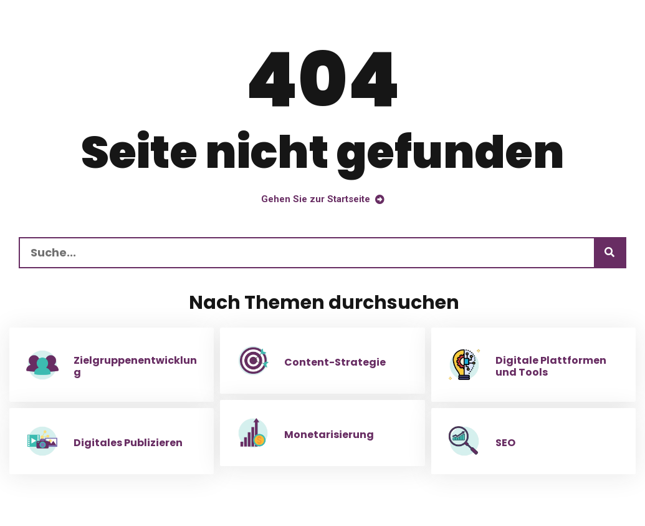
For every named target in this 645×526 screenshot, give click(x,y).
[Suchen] (609, 252)
